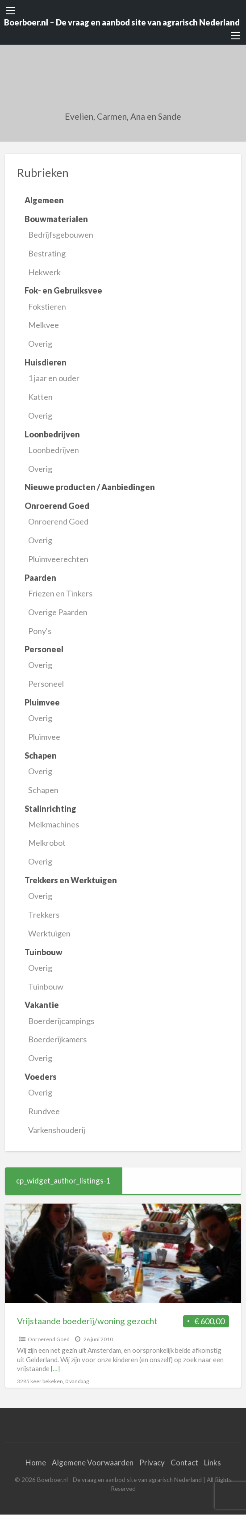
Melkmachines (53, 824)
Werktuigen (49, 933)
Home (35, 1462)
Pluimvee (44, 737)
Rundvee (44, 1111)
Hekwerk (44, 272)
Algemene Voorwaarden (92, 1462)
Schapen (43, 790)
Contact (184, 1462)
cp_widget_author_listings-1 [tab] (63, 1180)
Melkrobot (47, 843)
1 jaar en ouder (53, 378)
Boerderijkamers (57, 1039)
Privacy (152, 1462)
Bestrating (47, 253)
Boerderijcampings (61, 1021)
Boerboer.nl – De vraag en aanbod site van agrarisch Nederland (122, 22)
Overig (40, 343)
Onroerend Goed (58, 521)
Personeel (46, 683)
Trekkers (43, 914)
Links (212, 1462)
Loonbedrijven (53, 450)
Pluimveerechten (58, 559)
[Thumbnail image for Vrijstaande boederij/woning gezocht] (123, 1253)
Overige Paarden (58, 612)
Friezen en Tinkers (60, 593)
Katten (40, 397)
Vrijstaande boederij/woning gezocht (87, 1321)
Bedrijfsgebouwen (60, 234)
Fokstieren (47, 306)
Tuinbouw (45, 986)
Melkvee (43, 325)
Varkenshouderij (56, 1130)
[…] (55, 1368)
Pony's (39, 631)
